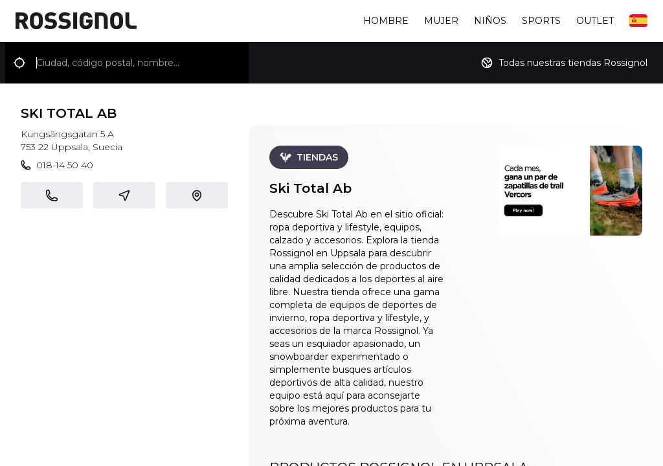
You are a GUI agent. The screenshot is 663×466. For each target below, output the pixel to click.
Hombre (386, 21)
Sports (541, 21)
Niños (490, 21)
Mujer (441, 21)
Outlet (595, 21)
